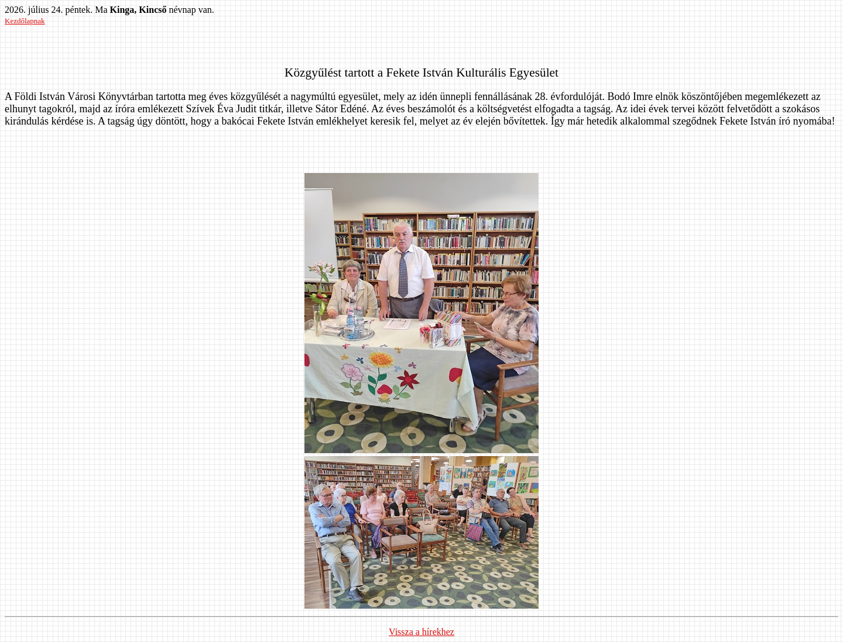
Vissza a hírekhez (421, 632)
